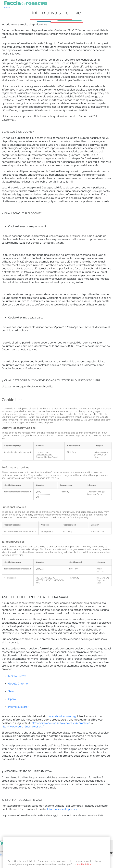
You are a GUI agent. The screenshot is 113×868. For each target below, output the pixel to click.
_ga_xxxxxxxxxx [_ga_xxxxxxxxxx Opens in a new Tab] (43, 494)
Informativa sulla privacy (62, 809)
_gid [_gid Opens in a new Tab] (38, 491)
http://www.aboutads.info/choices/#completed (61, 723)
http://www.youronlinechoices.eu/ (23, 726)
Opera (12, 699)
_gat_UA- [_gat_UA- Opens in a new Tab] (40, 568)
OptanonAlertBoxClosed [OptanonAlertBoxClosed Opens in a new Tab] (47, 457)
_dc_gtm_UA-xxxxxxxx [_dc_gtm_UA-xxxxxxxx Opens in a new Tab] (46, 452)
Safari (11, 691)
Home (7, 7)
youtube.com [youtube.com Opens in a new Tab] (10, 578)
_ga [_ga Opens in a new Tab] (37, 496)
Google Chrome (18, 683)
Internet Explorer (18, 706)
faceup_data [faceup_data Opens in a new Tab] (47, 531)
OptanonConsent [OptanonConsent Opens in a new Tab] (44, 454)
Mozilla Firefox (17, 676)
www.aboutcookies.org (62, 716)
